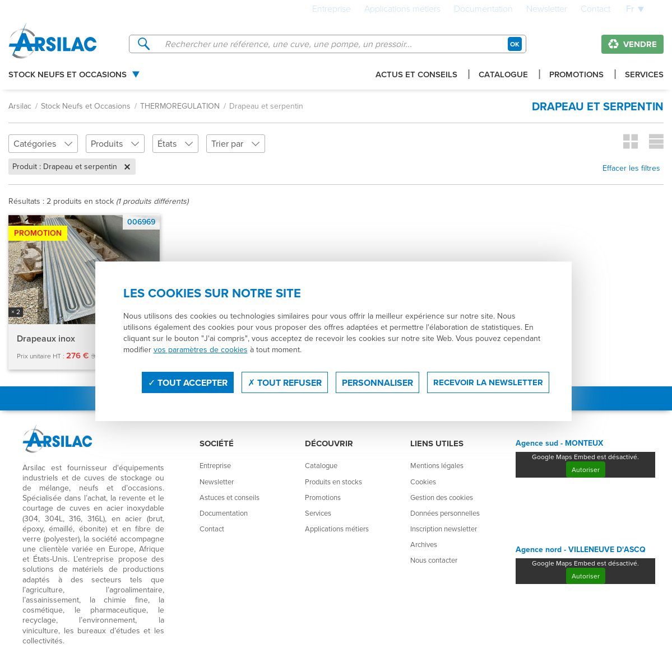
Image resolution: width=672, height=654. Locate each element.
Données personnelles (445, 513)
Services (644, 75)
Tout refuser (285, 382)
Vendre (632, 44)
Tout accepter (188, 382)
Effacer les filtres (631, 168)
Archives (423, 544)
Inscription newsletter (443, 529)
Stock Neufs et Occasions (67, 75)
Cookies (423, 482)
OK (515, 44)
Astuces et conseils (229, 497)
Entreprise (331, 9)
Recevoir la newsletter (488, 382)
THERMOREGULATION (180, 105)
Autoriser (586, 469)
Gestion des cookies (441, 497)
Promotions (576, 75)
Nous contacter (433, 560)
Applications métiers (402, 9)
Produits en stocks (333, 482)
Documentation (483, 9)
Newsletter (546, 9)
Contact (595, 9)
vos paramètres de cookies (201, 349)
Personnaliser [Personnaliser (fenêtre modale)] (377, 382)
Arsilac (19, 105)
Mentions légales (437, 465)
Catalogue (503, 75)
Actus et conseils (416, 75)
